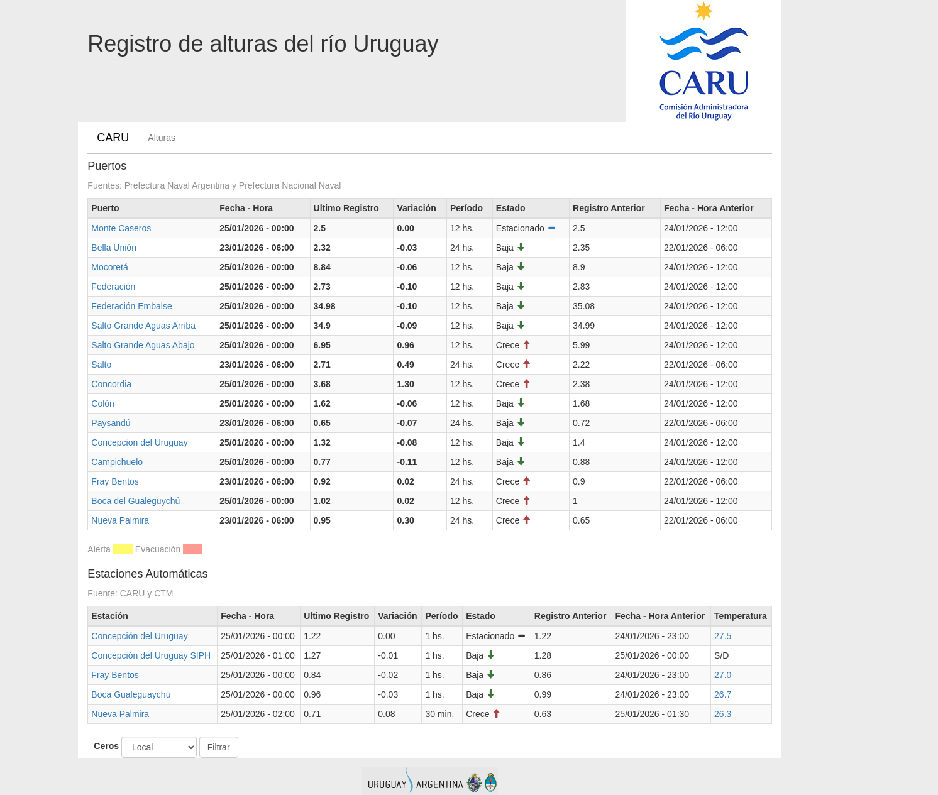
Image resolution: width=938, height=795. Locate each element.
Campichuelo (117, 462)
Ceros (106, 746)
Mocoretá (109, 267)
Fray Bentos (114, 481)
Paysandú (110, 423)
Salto (101, 364)
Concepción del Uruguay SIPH (151, 655)
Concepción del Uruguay (139, 636)
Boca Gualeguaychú (130, 694)
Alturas (161, 138)
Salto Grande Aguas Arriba (143, 326)
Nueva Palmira (120, 520)
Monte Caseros (121, 228)
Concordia (111, 384)
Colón (102, 403)
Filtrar (218, 747)
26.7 (722, 694)
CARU (113, 137)
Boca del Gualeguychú (135, 501)
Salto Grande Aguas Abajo (142, 345)
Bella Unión (113, 248)
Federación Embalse (131, 306)
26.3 (722, 714)
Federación (113, 287)
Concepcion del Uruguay (139, 442)
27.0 (722, 675)
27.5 (722, 636)
